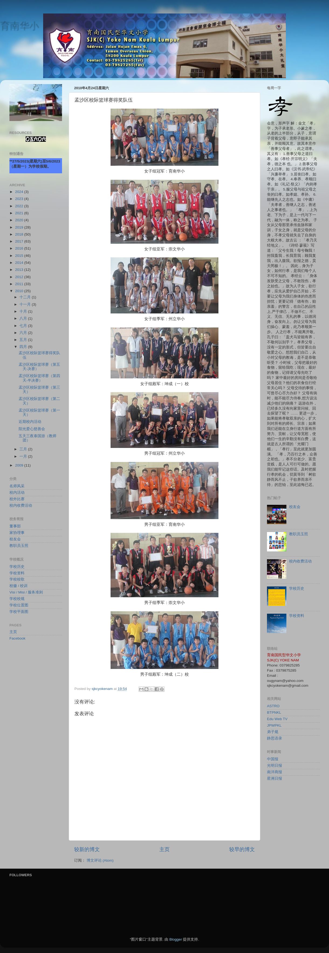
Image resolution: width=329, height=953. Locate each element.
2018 (19, 234)
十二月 (25, 297)
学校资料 (17, 573)
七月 (23, 326)
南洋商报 (274, 772)
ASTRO (273, 706)
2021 (19, 213)
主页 (164, 849)
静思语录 (274, 738)
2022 (19, 206)
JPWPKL (274, 725)
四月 (23, 347)
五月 (23, 340)
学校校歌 (17, 579)
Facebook (17, 638)
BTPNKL (274, 712)
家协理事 (17, 533)
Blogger (175, 939)
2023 (19, 199)
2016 (19, 248)
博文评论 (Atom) (100, 860)
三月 (23, 449)
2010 (19, 291)
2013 (19, 270)
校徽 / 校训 (18, 586)
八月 (23, 318)
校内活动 (17, 493)
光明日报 (274, 766)
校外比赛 (17, 499)
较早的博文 (242, 849)
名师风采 (17, 486)
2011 (19, 284)
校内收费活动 (20, 505)
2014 (19, 263)
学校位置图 (18, 605)
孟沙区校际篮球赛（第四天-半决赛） (39, 378)
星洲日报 (274, 778)
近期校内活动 (30, 422)
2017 (19, 241)
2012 (19, 277)
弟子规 (272, 732)
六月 (23, 333)
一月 (23, 456)
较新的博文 (87, 849)
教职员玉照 (18, 546)
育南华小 (19, 25)
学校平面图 (18, 612)
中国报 (272, 759)
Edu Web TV (277, 719)
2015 (19, 256)
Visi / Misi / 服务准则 (26, 592)
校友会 (15, 539)
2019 (19, 227)
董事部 (15, 526)
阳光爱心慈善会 (32, 429)
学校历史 (17, 567)
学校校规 (17, 599)
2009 (19, 465)
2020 (19, 220)
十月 (23, 311)
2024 (19, 192)
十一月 (25, 304)
